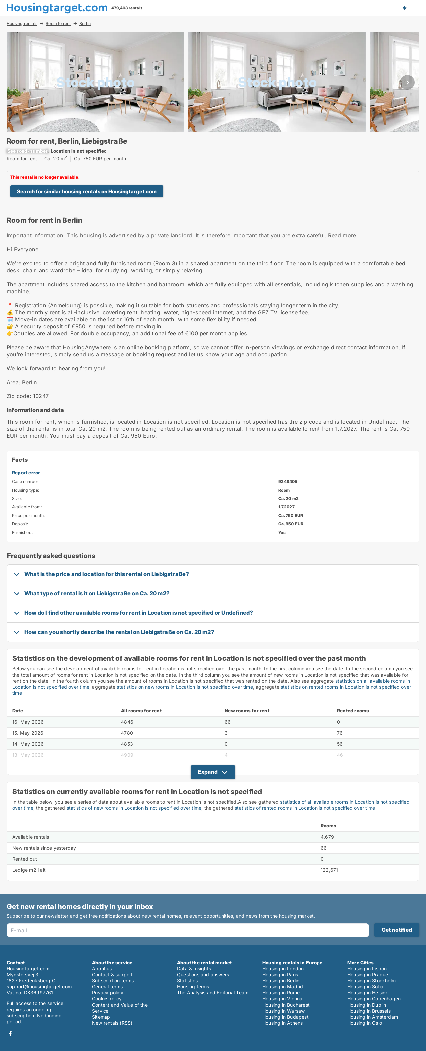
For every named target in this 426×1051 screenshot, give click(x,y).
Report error (26, 472)
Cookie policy (107, 998)
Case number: (26, 481)
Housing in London (283, 968)
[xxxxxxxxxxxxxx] (27, 151)
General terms (107, 986)
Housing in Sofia (365, 986)
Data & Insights (194, 968)
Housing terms (193, 986)
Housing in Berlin (280, 980)
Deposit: (20, 523)
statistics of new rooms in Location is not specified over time (134, 808)
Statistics (187, 980)
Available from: (27, 506)
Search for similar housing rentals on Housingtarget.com (87, 191)
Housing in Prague (367, 974)
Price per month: (28, 515)
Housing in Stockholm (371, 980)
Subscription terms (113, 980)
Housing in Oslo (364, 1023)
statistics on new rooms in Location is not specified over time (185, 687)
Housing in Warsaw (283, 1011)
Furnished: (22, 532)
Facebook (10, 1033)
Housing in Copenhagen (374, 998)
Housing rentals (22, 23)
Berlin (85, 24)
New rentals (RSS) (112, 1023)
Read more (342, 235)
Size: (17, 498)
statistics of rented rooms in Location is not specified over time (305, 808)
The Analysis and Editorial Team (212, 992)
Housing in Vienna (282, 998)
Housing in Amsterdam (372, 1017)
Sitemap (101, 1017)
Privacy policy (107, 992)
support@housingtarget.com (39, 986)
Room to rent (58, 23)
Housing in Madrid (282, 986)
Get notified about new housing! (404, 7)
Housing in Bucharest (286, 1005)
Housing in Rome (281, 992)
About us (102, 968)
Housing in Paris (280, 974)
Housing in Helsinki (368, 992)
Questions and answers (203, 974)
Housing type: (26, 490)
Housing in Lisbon (367, 968)
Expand (208, 771)
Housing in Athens (282, 1023)
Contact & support (112, 974)
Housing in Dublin (366, 1005)
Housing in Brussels (369, 1011)
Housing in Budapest (285, 1017)
